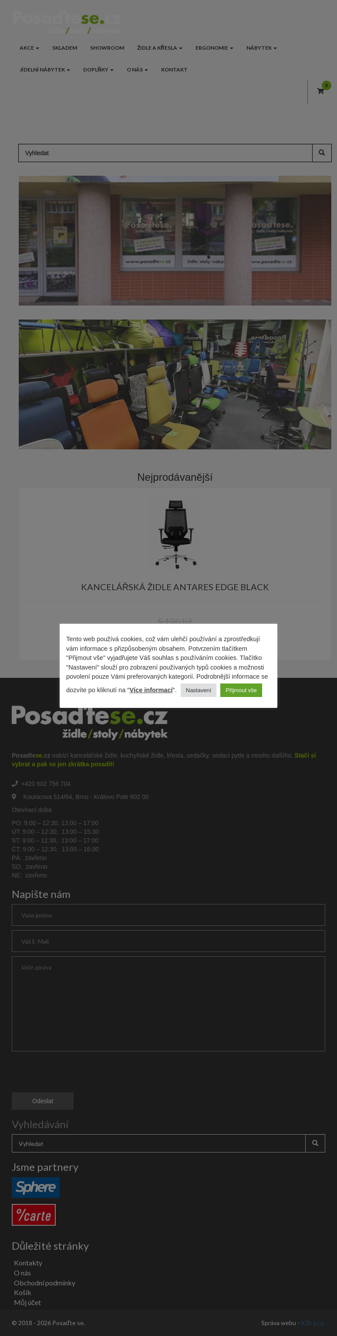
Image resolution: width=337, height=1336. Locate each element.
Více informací (150, 690)
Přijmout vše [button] (241, 690)
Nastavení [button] (199, 690)
